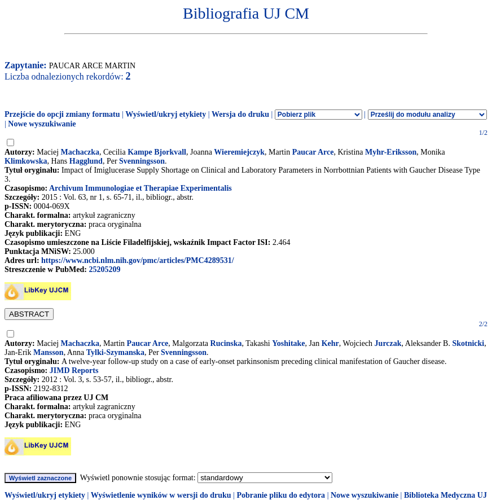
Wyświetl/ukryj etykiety (165, 114)
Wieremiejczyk (239, 152)
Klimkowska (26, 161)
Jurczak (388, 343)
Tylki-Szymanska (115, 352)
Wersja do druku (240, 114)
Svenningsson (142, 161)
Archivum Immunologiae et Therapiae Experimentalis (140, 188)
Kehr (330, 343)
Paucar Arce (313, 152)
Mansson (48, 352)
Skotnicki (468, 343)
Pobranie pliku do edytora (280, 495)
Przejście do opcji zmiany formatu (62, 114)
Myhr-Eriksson (390, 152)
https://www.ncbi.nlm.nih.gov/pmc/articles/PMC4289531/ (137, 260)
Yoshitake (288, 343)
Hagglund (86, 161)
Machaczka (80, 152)
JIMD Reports (74, 370)
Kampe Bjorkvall (157, 152)
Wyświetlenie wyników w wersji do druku (161, 495)
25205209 (104, 269)
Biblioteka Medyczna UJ (445, 495)
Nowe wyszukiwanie (42, 124)
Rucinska (226, 343)
